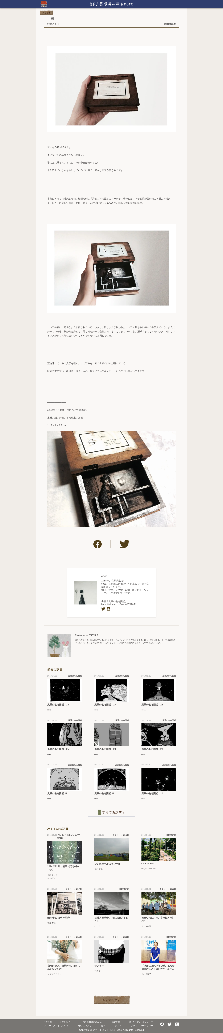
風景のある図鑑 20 (152, 793)
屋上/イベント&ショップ (141, 1022)
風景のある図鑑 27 (105, 704)
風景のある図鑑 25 (58, 749)
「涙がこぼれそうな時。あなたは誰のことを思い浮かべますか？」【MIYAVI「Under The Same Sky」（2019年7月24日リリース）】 (158, 968)
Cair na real (147, 863)
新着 (48, 1022)
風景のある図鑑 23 (152, 749)
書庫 (103, 1025)
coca (104, 576)
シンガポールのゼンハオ (107, 864)
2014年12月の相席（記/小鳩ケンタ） (63, 868)
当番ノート (67, 1022)
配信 (116, 1022)
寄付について (84, 1025)
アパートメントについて (56, 1025)
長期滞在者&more (93, 1022)
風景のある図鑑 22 (57, 793)
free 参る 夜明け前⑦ (58, 918)
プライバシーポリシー (142, 1025)
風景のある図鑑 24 (105, 749)
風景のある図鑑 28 (58, 704)
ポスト (118, 1025)
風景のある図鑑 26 (152, 704)
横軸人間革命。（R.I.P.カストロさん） (111, 919)
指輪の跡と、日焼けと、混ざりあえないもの (63, 967)
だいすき (99, 966)
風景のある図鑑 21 (104, 793)
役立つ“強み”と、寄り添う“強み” (157, 919)
